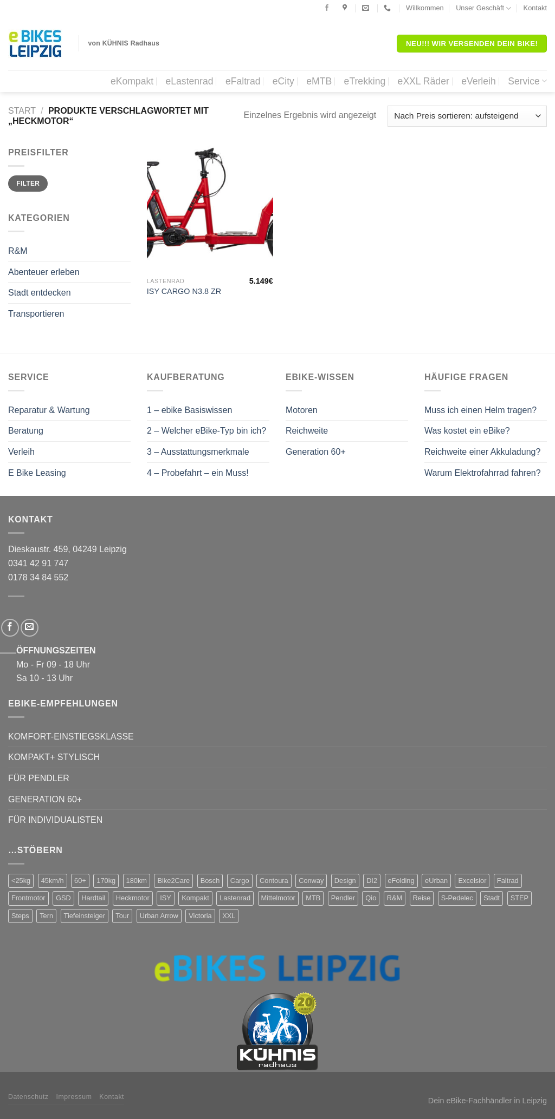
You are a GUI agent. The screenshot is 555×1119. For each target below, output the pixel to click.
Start (22, 110)
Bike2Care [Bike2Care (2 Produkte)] (173, 880)
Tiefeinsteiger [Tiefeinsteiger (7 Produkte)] (84, 916)
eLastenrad (189, 81)
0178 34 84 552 (38, 577)
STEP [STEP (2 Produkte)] (519, 898)
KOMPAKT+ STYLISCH (54, 757)
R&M (18, 251)
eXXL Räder (423, 81)
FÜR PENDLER (38, 778)
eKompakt (132, 81)
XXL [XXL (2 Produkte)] (228, 916)
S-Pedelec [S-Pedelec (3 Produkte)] (457, 898)
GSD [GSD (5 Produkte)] (63, 898)
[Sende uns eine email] (29, 628)
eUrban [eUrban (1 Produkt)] (436, 880)
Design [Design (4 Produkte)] (345, 880)
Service (527, 81)
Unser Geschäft (483, 8)
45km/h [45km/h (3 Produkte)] (52, 880)
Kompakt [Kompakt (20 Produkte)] (195, 898)
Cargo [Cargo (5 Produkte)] (239, 880)
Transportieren (36, 313)
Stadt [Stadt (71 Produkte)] (491, 898)
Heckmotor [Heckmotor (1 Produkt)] (133, 898)
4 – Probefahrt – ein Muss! (198, 472)
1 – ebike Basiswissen (189, 410)
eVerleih (478, 81)
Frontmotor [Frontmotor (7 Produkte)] (28, 898)
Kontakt (535, 8)
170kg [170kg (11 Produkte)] (105, 880)
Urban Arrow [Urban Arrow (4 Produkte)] (159, 916)
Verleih (21, 451)
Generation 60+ (316, 451)
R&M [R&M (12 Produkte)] (394, 898)
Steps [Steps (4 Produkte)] (20, 916)
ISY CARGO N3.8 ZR (184, 291)
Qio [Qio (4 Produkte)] (370, 898)
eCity (283, 81)
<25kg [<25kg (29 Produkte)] (20, 880)
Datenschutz (28, 1097)
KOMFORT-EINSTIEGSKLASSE (71, 736)
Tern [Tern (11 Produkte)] (46, 916)
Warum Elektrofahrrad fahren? (482, 472)
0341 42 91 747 (38, 563)
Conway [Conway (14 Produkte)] (311, 880)
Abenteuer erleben (44, 272)
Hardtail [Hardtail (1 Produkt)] (93, 898)
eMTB (319, 81)
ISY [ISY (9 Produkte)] (165, 898)
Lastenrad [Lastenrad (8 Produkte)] (235, 898)
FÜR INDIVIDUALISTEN (55, 819)
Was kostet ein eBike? (467, 430)
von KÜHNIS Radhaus (124, 43)
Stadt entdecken (39, 292)
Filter (28, 183)
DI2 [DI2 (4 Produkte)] (371, 880)
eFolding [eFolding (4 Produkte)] (401, 880)
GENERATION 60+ (45, 799)
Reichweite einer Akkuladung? (482, 451)
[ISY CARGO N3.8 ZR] (210, 209)
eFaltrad (243, 81)
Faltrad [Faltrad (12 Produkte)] (508, 880)
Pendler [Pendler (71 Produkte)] (343, 898)
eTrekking (365, 81)
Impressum (74, 1097)
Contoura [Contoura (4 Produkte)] (274, 880)
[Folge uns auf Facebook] (327, 8)
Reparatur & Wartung (49, 410)
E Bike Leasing (37, 472)
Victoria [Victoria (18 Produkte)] (200, 916)
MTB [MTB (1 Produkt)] (313, 898)
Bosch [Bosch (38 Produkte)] (210, 880)
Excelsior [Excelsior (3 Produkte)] (472, 880)
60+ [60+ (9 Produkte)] (80, 880)
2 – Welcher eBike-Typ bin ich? (206, 430)
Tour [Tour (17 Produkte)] (122, 916)
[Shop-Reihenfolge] (467, 116)
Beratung (25, 430)
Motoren (302, 410)
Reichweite (307, 430)
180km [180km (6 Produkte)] (136, 880)
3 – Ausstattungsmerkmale (198, 451)
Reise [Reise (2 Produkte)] (422, 898)
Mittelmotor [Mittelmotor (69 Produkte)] (278, 898)
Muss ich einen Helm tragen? (480, 410)
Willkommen (425, 8)
